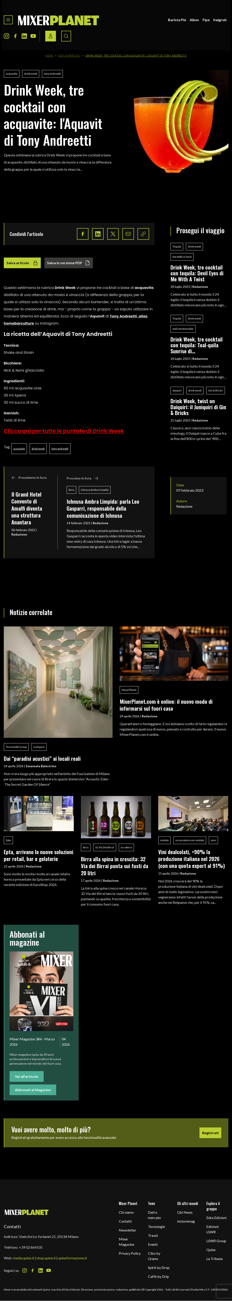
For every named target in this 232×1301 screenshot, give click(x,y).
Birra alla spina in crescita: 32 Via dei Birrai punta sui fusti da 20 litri (114, 866)
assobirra (126, 847)
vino (213, 840)
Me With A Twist (182, 256)
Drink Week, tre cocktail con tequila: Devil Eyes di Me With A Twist (197, 273)
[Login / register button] (50, 36)
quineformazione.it (72, 1258)
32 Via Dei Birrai (104, 847)
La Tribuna (214, 1258)
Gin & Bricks (215, 390)
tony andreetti (52, 73)
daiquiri (177, 390)
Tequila (176, 246)
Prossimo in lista (83, 478)
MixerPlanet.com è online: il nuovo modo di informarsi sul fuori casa (166, 704)
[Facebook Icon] (15, 36)
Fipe (206, 20)
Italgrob (220, 20)
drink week (30, 73)
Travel (153, 1235)
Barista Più (177, 20)
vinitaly (164, 840)
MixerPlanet (129, 689)
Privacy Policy (130, 1253)
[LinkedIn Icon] (24, 36)
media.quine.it (23, 1258)
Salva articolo (22, 263)
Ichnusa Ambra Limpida (95, 489)
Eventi (153, 1244)
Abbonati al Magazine (33, 1090)
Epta (8, 840)
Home (49, 55)
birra (71, 489)
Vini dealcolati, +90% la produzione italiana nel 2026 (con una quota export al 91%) (191, 859)
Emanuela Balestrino (41, 766)
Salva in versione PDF (68, 263)
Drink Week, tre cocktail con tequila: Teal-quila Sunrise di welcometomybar (196, 345)
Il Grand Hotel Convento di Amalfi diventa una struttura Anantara (26, 508)
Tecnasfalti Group (16, 747)
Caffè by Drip (158, 1276)
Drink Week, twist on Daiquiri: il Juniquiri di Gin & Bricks (198, 406)
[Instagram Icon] (6, 36)
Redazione (19, 534)
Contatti (125, 1221)
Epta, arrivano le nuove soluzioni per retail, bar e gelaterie (38, 855)
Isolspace (39, 747)
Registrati (210, 1133)
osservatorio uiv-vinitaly (189, 840)
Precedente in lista (29, 477)
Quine (211, 1250)
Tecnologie (156, 1226)
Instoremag (186, 1221)
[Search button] (66, 36)
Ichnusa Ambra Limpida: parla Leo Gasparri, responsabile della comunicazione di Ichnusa (103, 508)
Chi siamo (126, 1212)
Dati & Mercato (69, 55)
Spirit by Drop (159, 1267)
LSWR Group (216, 1241)
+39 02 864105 (31, 1247)
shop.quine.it (46, 1258)
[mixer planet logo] (26, 1212)
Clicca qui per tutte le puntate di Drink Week (64, 431)
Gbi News (185, 1212)
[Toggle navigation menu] (8, 19)
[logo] (58, 20)
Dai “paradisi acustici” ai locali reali (42, 758)
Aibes (194, 20)
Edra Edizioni (216, 1217)
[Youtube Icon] (33, 36)
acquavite (11, 73)
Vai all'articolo (26, 1076)
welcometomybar (183, 328)
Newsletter (127, 1230)
